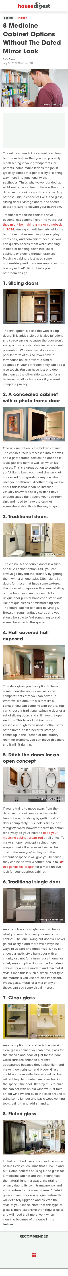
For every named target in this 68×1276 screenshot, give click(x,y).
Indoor (22, 18)
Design (8, 18)
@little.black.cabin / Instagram (48, 1152)
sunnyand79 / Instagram (51, 321)
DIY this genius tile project (33, 864)
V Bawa (11, 59)
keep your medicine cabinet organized (30, 835)
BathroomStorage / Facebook (49, 438)
